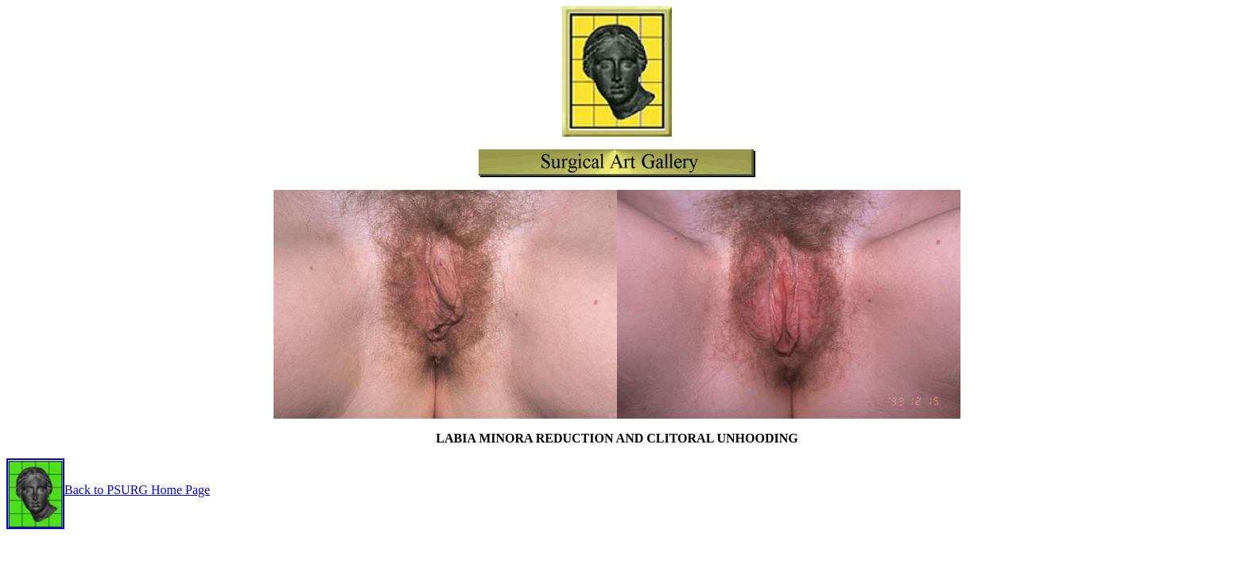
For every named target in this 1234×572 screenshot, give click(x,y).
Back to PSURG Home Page (108, 490)
